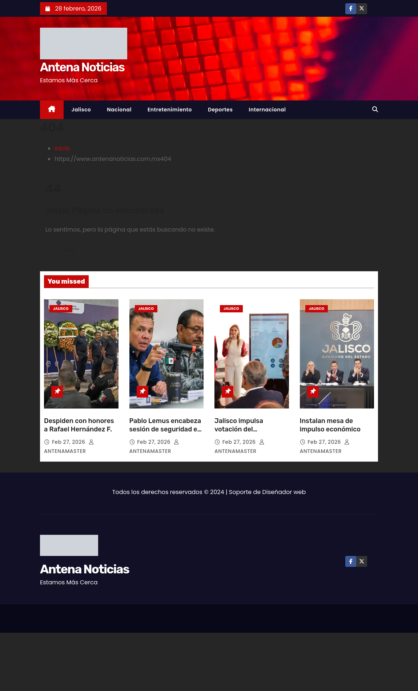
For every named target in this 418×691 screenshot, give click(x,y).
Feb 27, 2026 (69, 442)
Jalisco (81, 109)
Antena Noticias (82, 67)
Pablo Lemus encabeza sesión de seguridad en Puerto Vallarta (165, 429)
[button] (375, 109)
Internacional (267, 109)
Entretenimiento (170, 109)
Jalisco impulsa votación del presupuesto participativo (238, 434)
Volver (68, 250)
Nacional (119, 109)
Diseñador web (284, 492)
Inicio (62, 148)
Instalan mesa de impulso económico (331, 425)
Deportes (220, 109)
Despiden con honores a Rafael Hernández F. (79, 425)
